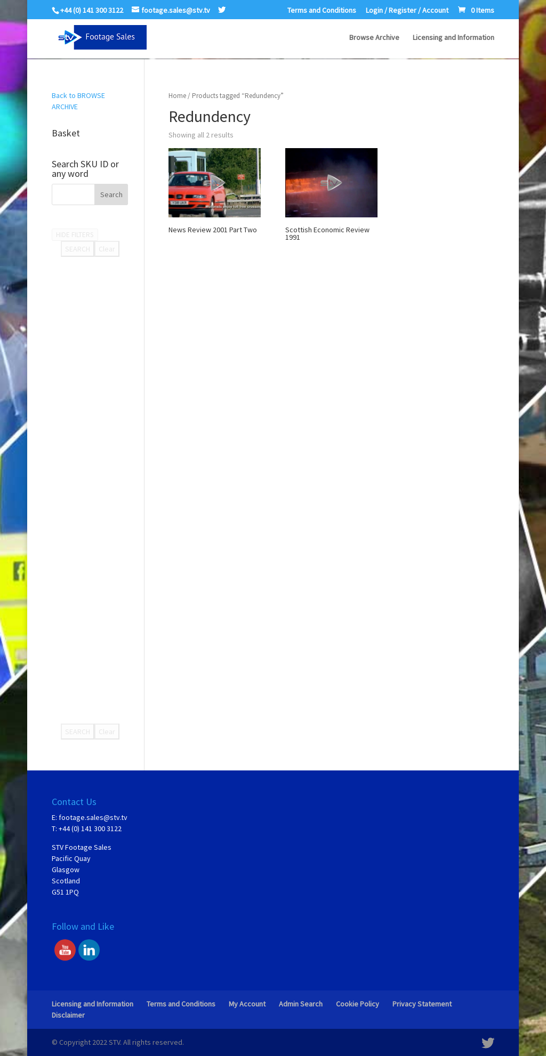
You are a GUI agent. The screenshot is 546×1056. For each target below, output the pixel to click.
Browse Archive (374, 38)
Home (177, 95)
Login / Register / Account (407, 10)
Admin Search (301, 1004)
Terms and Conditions (321, 10)
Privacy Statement (422, 1004)
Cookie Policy (357, 1004)
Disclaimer (68, 1015)
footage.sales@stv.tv (93, 817)
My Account (247, 1004)
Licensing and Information (453, 38)
